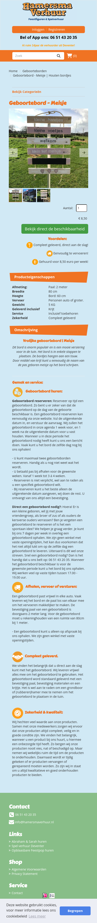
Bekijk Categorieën (48, 92)
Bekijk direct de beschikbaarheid (55, 228)
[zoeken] (58, 56)
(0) (72, 55)
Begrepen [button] (75, 911)
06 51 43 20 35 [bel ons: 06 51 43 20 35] (25, 814)
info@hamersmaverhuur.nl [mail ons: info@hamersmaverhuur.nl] (34, 822)
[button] (13, 152)
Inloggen (38, 29)
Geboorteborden (34, 71)
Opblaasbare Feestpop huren (33, 850)
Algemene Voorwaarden (29, 869)
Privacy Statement (25, 874)
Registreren (56, 29)
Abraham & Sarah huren (29, 841)
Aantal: (68, 208)
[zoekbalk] (32, 56)
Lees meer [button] (37, 916)
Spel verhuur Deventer (28, 846)
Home (13, 71)
